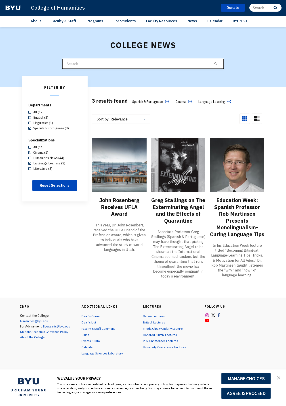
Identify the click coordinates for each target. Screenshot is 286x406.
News (192, 21)
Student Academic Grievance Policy (44, 338)
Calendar (215, 21)
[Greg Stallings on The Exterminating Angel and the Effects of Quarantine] (178, 165)
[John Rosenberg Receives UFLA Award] (119, 165)
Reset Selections (54, 185)
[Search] (265, 8)
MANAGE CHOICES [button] (246, 378)
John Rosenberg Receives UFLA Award (119, 207)
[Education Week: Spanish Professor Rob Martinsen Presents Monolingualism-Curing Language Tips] (237, 165)
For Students (125, 21)
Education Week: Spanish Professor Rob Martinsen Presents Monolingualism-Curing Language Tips (237, 220)
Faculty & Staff (63, 21)
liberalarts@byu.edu (57, 333)
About (36, 21)
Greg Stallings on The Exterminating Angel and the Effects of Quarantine (178, 213)
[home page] (13, 8)
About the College (33, 343)
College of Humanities (58, 7)
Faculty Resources (161, 21)
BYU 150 (240, 21)
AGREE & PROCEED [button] (246, 393)
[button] (278, 377)
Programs (95, 21)
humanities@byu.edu (34, 327)
